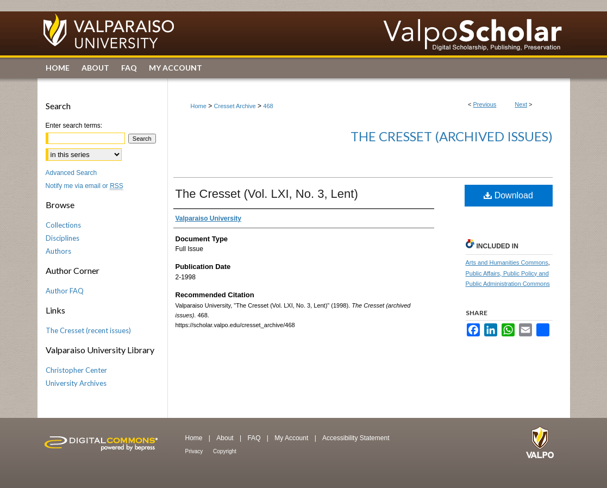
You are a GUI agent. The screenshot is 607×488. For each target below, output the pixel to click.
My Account (292, 438)
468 (268, 106)
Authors (58, 251)
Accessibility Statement (355, 438)
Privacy (195, 451)
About (225, 438)
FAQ (254, 438)
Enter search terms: (74, 125)
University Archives (76, 383)
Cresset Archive (235, 106)
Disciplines (62, 238)
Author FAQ (65, 290)
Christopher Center (76, 370)
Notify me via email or (84, 186)
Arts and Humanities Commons (507, 262)
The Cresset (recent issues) (88, 330)
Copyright (224, 451)
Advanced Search (71, 173)
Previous (485, 104)
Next (521, 104)
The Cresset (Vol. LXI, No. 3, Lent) (267, 194)
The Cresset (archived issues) (452, 136)
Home (198, 106)
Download (508, 195)
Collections (63, 225)
